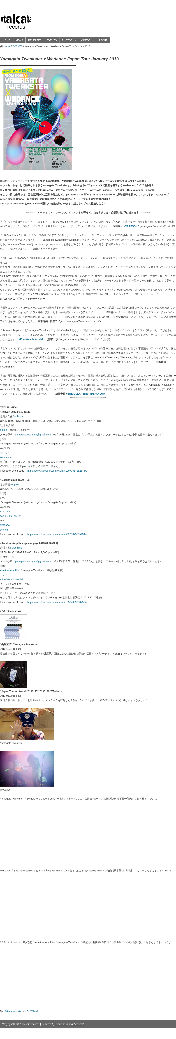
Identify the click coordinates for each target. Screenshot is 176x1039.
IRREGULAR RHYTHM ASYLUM (86, 393)
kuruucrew (6, 457)
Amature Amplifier (10, 570)
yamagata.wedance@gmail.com (33, 434)
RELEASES (34, 40)
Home (7, 46)
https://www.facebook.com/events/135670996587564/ (57, 602)
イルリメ (5, 452)
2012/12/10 (31, 1011)
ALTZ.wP (5, 511)
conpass (14, 484)
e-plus (3, 429)
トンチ (4, 574)
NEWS (19, 40)
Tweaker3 (78, 1024)
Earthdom (18, 416)
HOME (6, 40)
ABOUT (103, 40)
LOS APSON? (131, 226)
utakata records (12, 1011)
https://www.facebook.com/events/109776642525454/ (57, 470)
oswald (4, 529)
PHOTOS (67, 40)
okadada (5, 525)
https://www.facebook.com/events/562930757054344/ (57, 534)
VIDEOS (86, 40)
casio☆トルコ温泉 (10, 516)
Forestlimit (16, 547)
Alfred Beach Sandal (30, 339)
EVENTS (52, 40)
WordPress (61, 1024)
